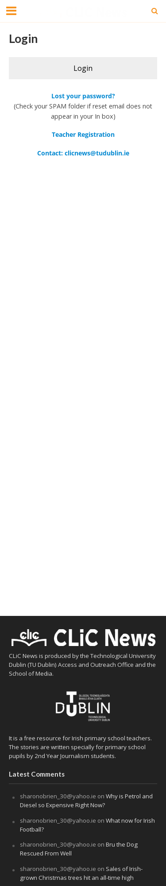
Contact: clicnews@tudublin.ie (83, 153)
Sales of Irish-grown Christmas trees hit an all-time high (81, 873)
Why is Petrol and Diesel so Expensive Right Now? (86, 800)
